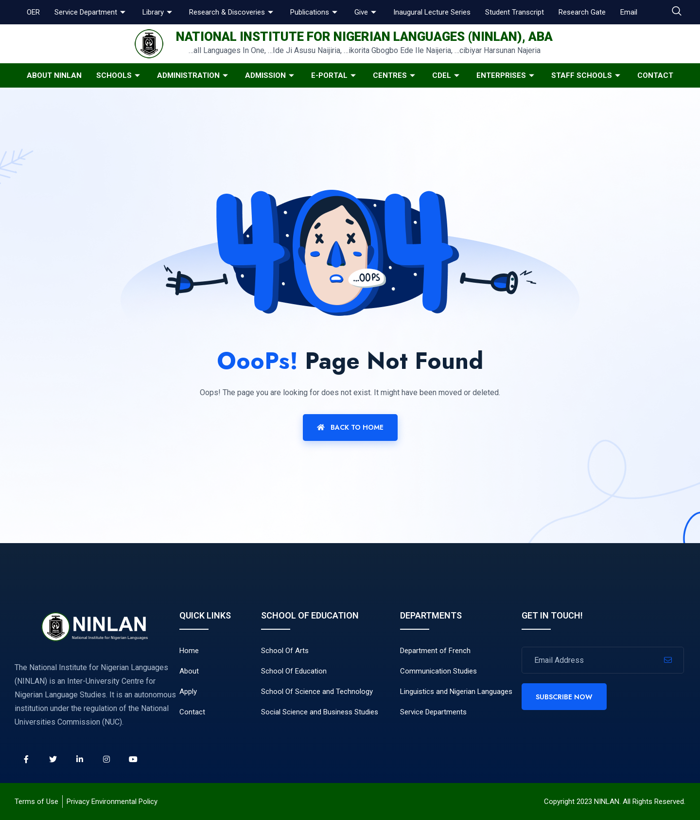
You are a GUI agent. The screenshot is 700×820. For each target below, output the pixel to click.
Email (628, 12)
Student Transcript (514, 12)
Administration (193, 75)
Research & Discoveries (232, 12)
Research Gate (582, 12)
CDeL (447, 75)
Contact (655, 75)
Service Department (91, 12)
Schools (119, 75)
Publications (315, 12)
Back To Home (350, 427)
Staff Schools (587, 75)
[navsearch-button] (676, 12)
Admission (271, 75)
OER (33, 12)
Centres (395, 75)
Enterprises (506, 75)
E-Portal (334, 75)
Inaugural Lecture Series (432, 12)
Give (366, 12)
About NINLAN (54, 75)
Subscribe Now (564, 697)
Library (158, 12)
